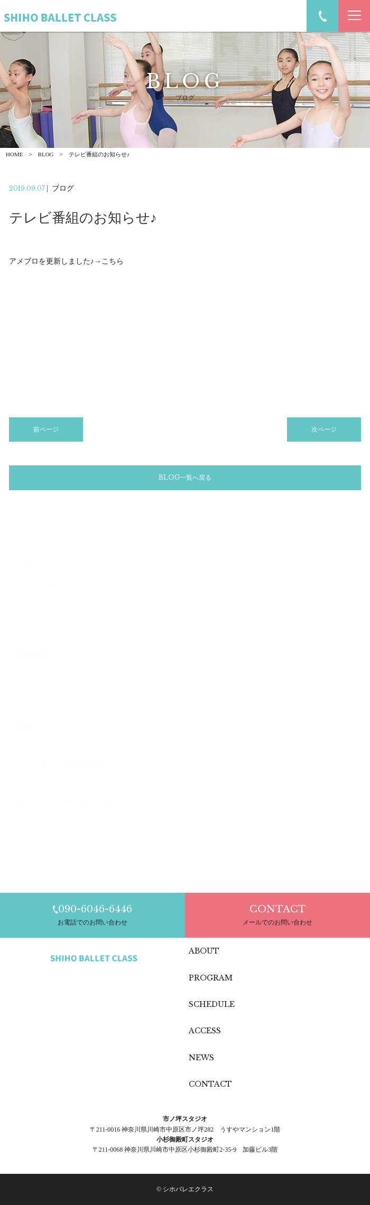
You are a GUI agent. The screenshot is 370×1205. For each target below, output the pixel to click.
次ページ (324, 431)
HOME (14, 154)
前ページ (46, 431)
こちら (112, 263)
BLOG (46, 154)
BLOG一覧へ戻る (185, 479)
